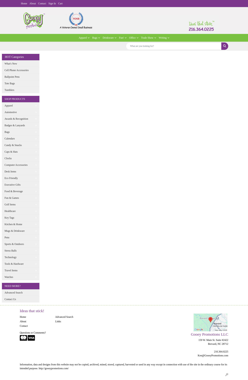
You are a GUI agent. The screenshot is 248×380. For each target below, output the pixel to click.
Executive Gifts (13, 184)
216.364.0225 (221, 351)
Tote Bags (10, 83)
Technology (11, 257)
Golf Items (10, 204)
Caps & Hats (11, 151)
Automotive (11, 112)
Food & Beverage (14, 191)
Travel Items (11, 270)
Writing (163, 37)
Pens (7, 237)
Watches (9, 277)
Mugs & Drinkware (15, 230)
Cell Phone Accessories (17, 70)
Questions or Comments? (33, 332)
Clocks (8, 158)
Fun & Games (12, 198)
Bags (94, 37)
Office (132, 37)
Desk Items (10, 171)
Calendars (10, 138)
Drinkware (108, 37)
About (32, 3)
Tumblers (9, 90)
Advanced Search (14, 292)
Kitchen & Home (13, 224)
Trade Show (147, 37)
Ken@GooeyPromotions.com (213, 355)
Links (58, 321)
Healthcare (10, 211)
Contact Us (10, 299)
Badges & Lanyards (15, 125)
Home (24, 3)
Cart (60, 3)
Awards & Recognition (16, 118)
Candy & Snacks (13, 145)
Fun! (121, 37)
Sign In (52, 3)
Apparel (83, 37)
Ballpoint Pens (12, 76)
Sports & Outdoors (14, 244)
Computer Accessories (16, 165)
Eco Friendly (11, 178)
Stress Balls (11, 250)
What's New (11, 63)
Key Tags (9, 217)
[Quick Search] (173, 46)
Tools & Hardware (14, 263)
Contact (42, 3)
